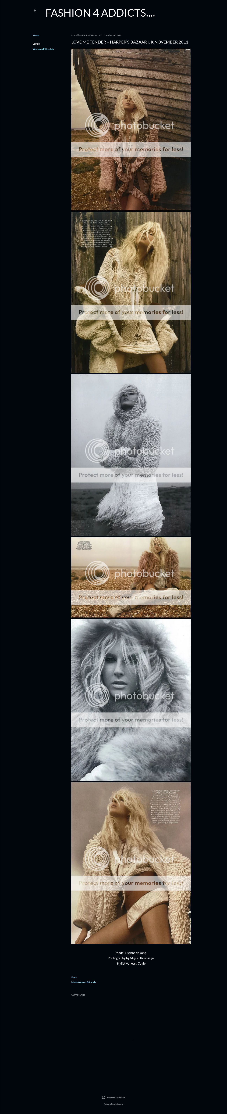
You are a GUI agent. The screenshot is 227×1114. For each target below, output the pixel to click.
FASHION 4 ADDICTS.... (100, 12)
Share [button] (36, 35)
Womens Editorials (43, 49)
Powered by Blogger (113, 1097)
